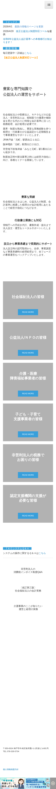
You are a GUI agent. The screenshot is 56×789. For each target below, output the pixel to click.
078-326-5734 (13, 751)
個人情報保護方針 (11, 769)
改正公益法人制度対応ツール (31, 31)
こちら (28, 53)
